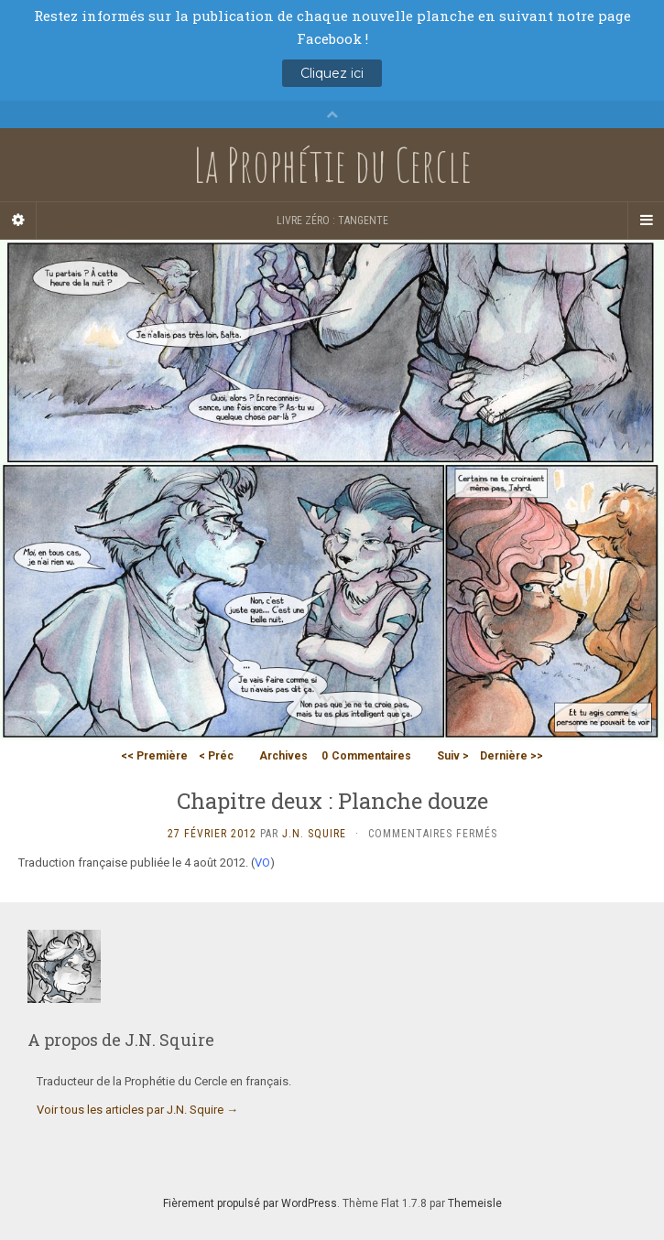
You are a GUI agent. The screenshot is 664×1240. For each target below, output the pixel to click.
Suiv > (453, 755)
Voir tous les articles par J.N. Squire (137, 1109)
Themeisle (475, 1203)
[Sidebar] (18, 220)
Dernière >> (511, 755)
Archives (283, 755)
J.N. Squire (314, 833)
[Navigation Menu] (645, 220)
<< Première (154, 755)
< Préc (216, 755)
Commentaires (366, 755)
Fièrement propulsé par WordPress (250, 1203)
